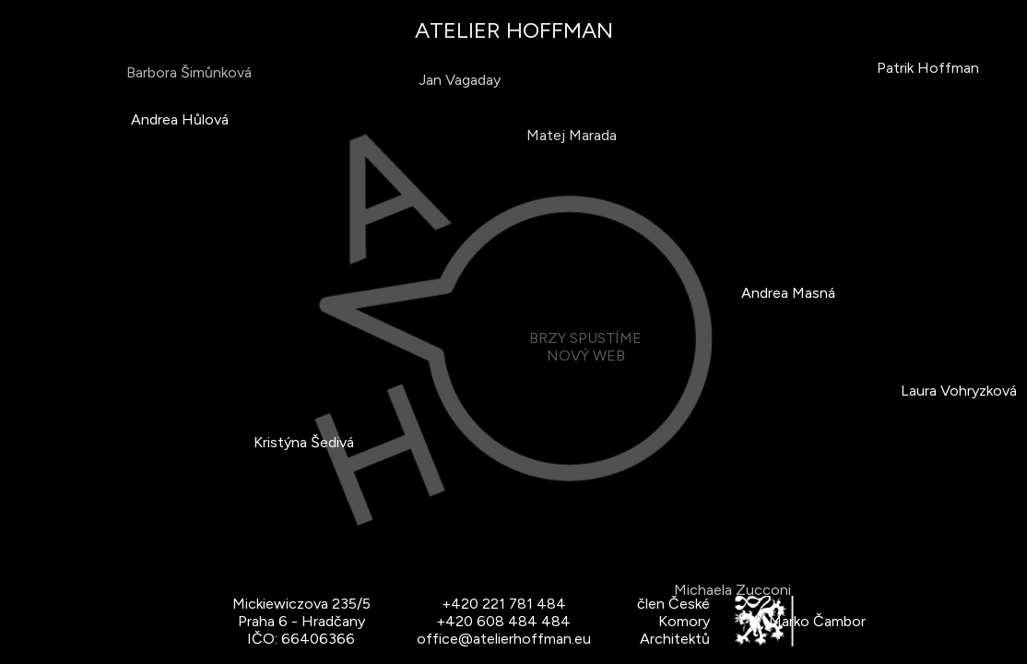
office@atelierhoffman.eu (504, 638)
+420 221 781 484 (504, 603)
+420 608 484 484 (503, 621)
